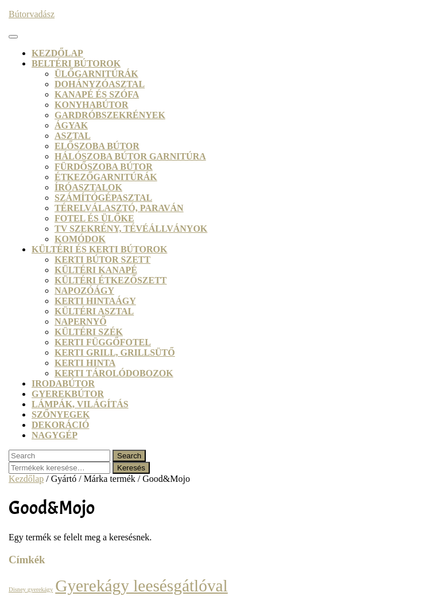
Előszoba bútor (97, 146)
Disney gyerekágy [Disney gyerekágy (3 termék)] (31, 589)
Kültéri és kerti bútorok (99, 249)
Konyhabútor (92, 105)
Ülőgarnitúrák (96, 74)
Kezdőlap (57, 53)
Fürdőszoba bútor (104, 167)
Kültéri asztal (94, 311)
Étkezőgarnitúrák (106, 177)
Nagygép (54, 435)
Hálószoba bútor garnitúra (130, 156)
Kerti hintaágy (95, 301)
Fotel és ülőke (94, 218)
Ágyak (71, 125)
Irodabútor (63, 383)
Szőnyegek (61, 414)
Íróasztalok (88, 187)
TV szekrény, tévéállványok (131, 228)
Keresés (131, 467)
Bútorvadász (32, 14)
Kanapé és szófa (97, 94)
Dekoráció (60, 425)
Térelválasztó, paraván (119, 208)
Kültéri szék (89, 332)
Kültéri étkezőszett (111, 280)
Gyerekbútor (68, 394)
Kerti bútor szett (102, 259)
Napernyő (81, 321)
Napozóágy (84, 290)
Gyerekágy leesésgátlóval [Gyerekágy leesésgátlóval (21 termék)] (141, 585)
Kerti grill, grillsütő (115, 352)
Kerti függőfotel (103, 342)
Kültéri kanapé (96, 270)
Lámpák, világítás (80, 404)
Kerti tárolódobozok (114, 373)
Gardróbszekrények (110, 115)
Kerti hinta (85, 363)
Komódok (80, 239)
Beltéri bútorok (76, 63)
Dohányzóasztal (100, 84)
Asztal (73, 136)
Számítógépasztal (103, 197)
